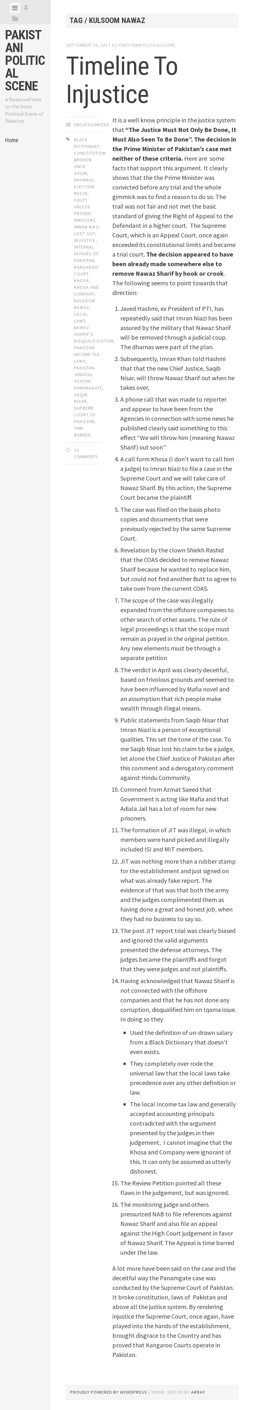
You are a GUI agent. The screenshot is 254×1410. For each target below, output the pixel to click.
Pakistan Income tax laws (87, 354)
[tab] (15, 8)
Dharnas (84, 180)
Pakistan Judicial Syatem (84, 374)
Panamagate (88, 388)
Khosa (81, 280)
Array (198, 1392)
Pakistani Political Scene (25, 60)
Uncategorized (91, 124)
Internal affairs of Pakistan (86, 253)
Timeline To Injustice (122, 80)
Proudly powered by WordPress (108, 1392)
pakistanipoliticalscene (147, 45)
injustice (85, 240)
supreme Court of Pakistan (85, 414)
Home (12, 140)
